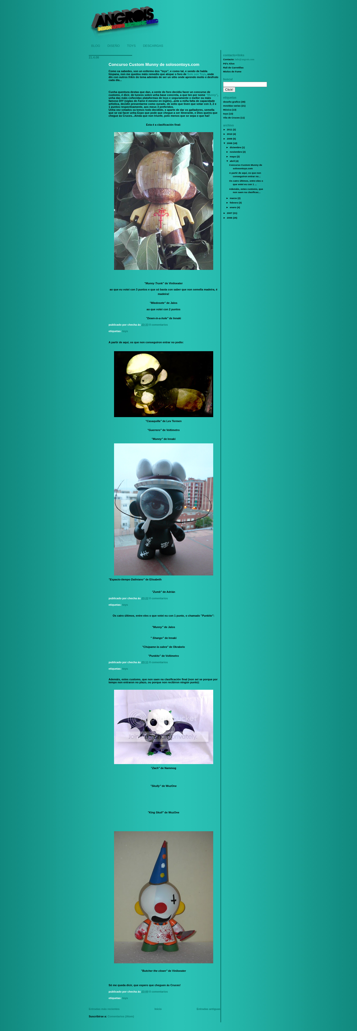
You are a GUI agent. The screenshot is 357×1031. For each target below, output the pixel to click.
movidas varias (231, 105)
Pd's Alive (229, 63)
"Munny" (211, 94)
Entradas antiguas (208, 1008)
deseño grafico (231, 101)
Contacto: (238, 59)
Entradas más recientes (104, 1008)
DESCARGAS (153, 46)
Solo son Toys (196, 74)
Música (227, 109)
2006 (230, 217)
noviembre (236, 151)
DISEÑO (113, 46)
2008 (230, 143)
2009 (230, 138)
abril (233, 161)
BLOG (95, 46)
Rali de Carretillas (233, 67)
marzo (234, 198)
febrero (234, 202)
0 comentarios (158, 324)
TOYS (131, 46)
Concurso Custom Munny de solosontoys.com (154, 64)
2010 (230, 134)
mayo (233, 156)
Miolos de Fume (232, 71)
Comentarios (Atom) (121, 1016)
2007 (230, 213)
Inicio (158, 1008)
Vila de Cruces (231, 117)
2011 (230, 129)
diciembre (236, 147)
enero (233, 207)
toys (125, 331)
